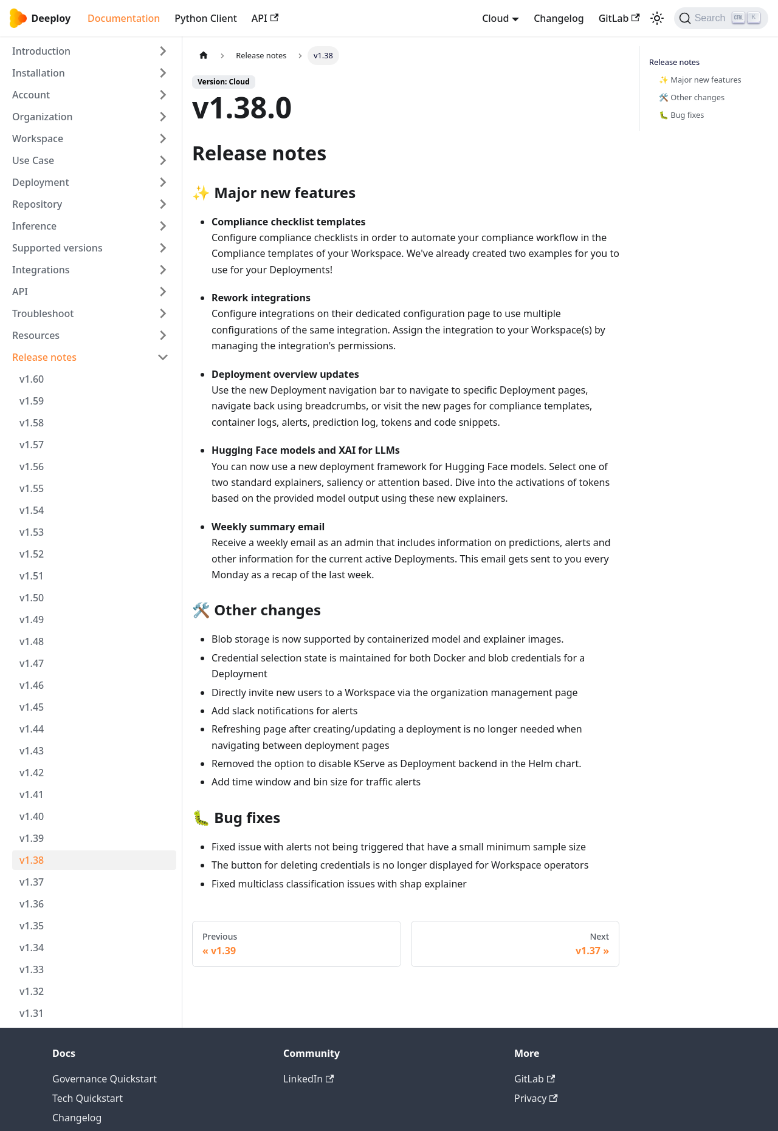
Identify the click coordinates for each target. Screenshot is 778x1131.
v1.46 (31, 685)
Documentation (124, 18)
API (265, 18)
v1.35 (31, 925)
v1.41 (31, 794)
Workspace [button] (37, 138)
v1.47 (31, 663)
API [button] (20, 291)
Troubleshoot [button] (43, 313)
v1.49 (31, 619)
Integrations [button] (41, 269)
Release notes (674, 61)
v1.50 (31, 597)
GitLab (619, 18)
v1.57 (31, 444)
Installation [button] (38, 73)
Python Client (205, 18)
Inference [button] (34, 226)
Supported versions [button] (57, 248)
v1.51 (31, 576)
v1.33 (31, 969)
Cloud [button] (495, 18)
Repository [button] (37, 204)
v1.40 (31, 816)
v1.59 (31, 401)
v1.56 (31, 466)
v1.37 (31, 882)
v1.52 (31, 554)
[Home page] (203, 55)
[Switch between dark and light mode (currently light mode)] (657, 18)
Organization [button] (42, 116)
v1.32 (31, 991)
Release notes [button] (44, 357)
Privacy (536, 1098)
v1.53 (31, 532)
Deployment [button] (40, 182)
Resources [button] (36, 335)
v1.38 (31, 860)
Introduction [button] (41, 51)
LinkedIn (308, 1078)
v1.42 (31, 772)
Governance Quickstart (104, 1078)
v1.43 (31, 750)
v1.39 (31, 838)
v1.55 (31, 488)
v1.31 (31, 1013)
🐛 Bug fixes (681, 114)
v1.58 (31, 422)
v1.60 (31, 379)
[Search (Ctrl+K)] (721, 18)
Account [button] (31, 94)
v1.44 (31, 729)
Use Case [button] (33, 160)
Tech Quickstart (87, 1098)
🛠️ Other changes (692, 97)
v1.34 (31, 947)
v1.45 (31, 707)
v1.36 (31, 904)
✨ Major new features (700, 79)
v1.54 (31, 510)
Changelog (559, 18)
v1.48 (31, 641)
